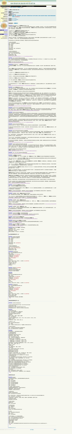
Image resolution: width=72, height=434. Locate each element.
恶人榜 (13, 427)
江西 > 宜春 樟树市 (15, 19)
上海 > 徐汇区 (14, 18)
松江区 (14, 7)
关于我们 (32, 429)
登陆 (21, 6)
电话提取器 (5, 32)
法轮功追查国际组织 (4, 38)
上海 (11, 7)
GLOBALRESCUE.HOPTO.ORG (5, 6)
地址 (54, 6)
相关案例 (10, 427)
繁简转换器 (5, 31)
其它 (55, 6)
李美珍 (18, 7)
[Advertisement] (24, 432)
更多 (10, 297)
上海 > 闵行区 (14, 20)
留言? (55, 429)
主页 (15, 427)
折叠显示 (16, 23)
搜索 (52, 6)
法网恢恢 (6, 35)
